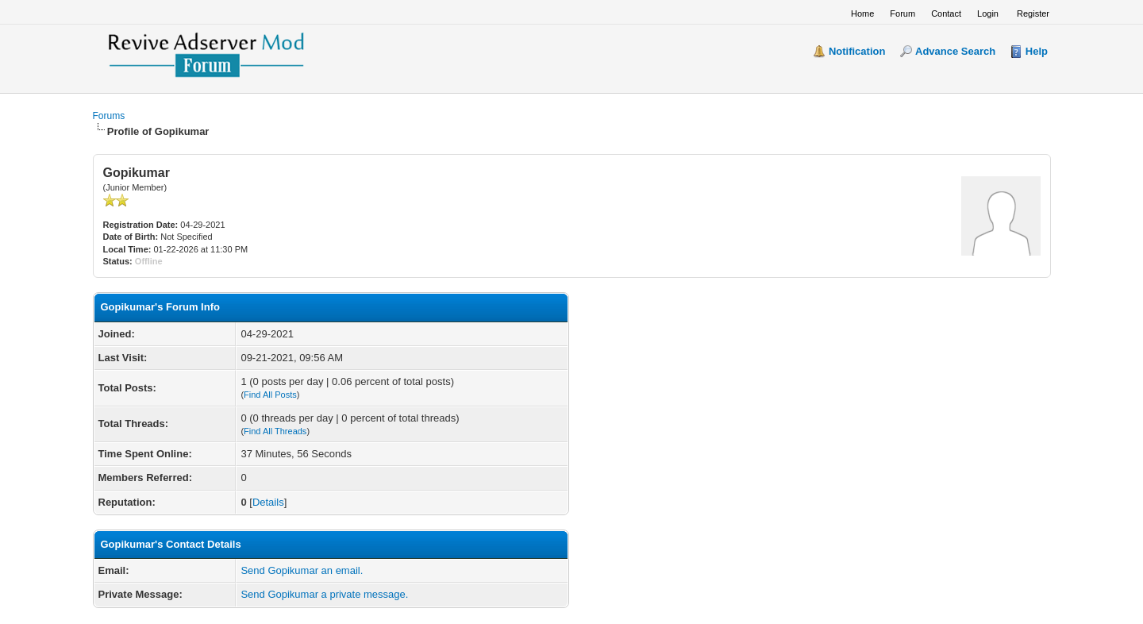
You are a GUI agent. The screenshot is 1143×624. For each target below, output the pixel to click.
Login (988, 13)
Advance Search (955, 51)
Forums (109, 115)
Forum (902, 13)
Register (1033, 13)
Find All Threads (275, 431)
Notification (857, 51)
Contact (946, 13)
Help (1037, 51)
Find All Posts (270, 394)
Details (268, 502)
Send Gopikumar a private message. (324, 594)
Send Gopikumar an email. (302, 570)
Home (862, 13)
